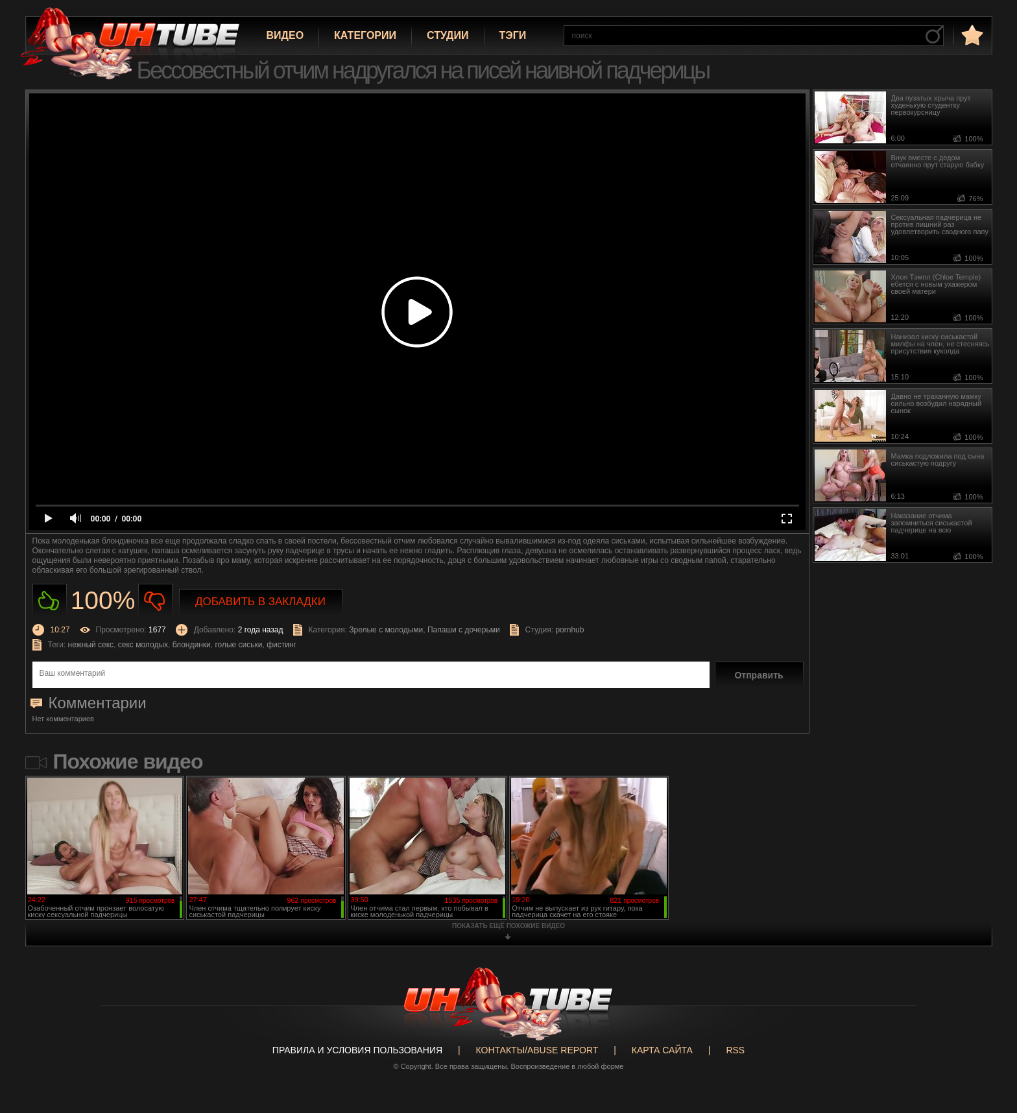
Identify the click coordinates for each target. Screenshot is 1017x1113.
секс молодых (143, 644)
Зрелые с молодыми (386, 629)
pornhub (569, 629)
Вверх (988, 1048)
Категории (365, 35)
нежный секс (91, 644)
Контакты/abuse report (537, 1050)
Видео (285, 35)
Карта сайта (662, 1050)
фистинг (281, 644)
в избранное (970, 34)
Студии (447, 35)
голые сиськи (238, 644)
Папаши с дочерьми (463, 629)
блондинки (192, 644)
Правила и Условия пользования (357, 1050)
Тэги (513, 35)
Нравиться (49, 601)
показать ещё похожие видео (508, 925)
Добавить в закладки (260, 601)
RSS (735, 1050)
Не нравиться (155, 601)
